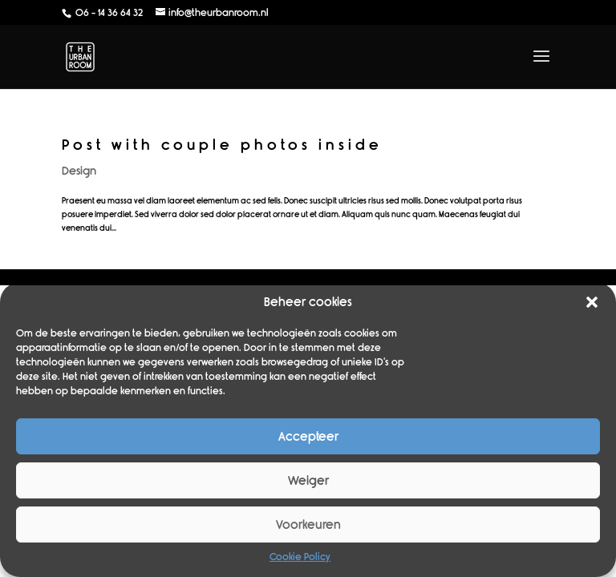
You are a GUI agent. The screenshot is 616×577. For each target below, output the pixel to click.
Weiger (308, 481)
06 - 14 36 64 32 (108, 12)
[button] (592, 302)
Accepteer (308, 437)
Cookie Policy (300, 557)
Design (79, 171)
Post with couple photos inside (222, 145)
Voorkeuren (308, 525)
